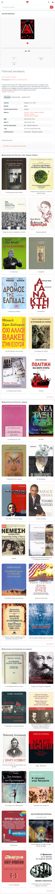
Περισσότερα (50, 397)
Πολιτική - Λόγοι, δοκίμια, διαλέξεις (34, 112)
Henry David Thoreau (9, 77)
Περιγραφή (7, 97)
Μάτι (31, 103)
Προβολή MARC (15, 97)
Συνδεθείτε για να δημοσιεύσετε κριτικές (14, 146)
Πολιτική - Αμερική (29, 114)
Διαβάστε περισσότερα (8, 92)
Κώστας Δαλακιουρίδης (19, 80)
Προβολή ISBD (26, 97)
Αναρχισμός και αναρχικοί (31, 116)
